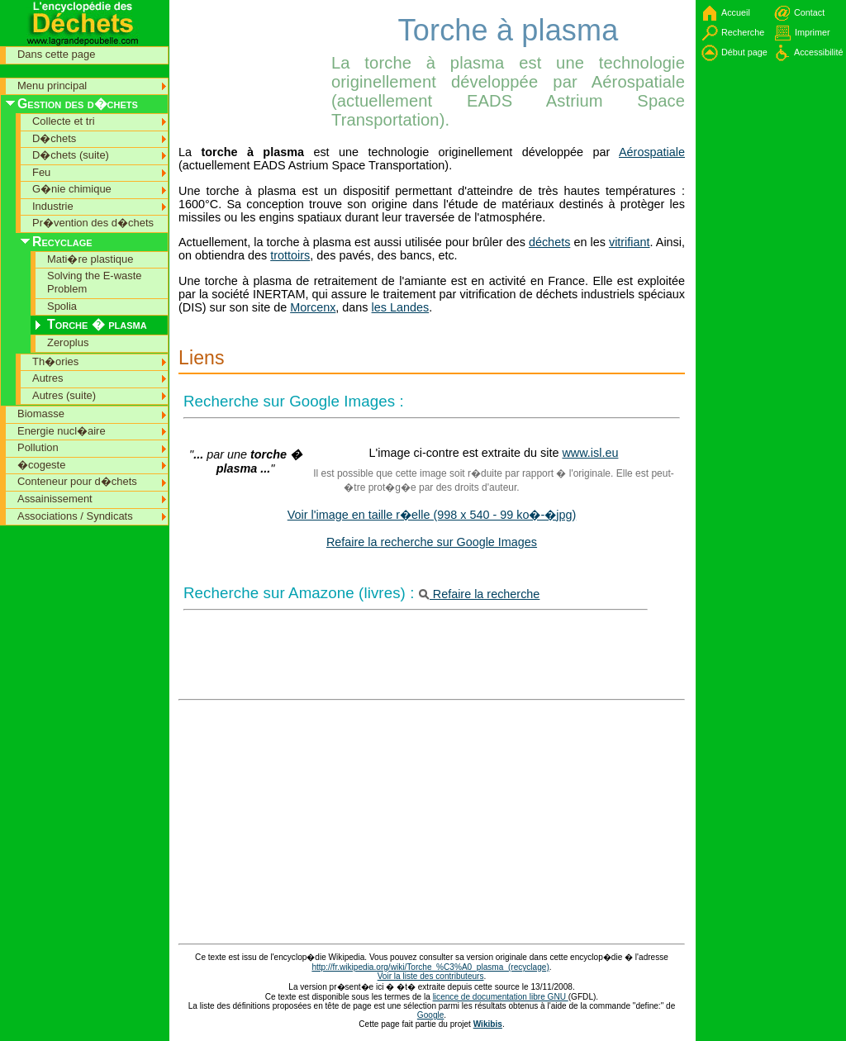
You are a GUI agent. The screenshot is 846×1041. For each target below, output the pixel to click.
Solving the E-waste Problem (94, 282)
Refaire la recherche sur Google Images (431, 542)
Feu (41, 172)
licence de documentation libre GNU (500, 996)
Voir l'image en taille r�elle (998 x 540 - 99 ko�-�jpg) (432, 514)
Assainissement (55, 498)
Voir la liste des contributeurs (431, 976)
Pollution (38, 447)
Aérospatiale (652, 152)
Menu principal (52, 85)
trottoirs (290, 255)
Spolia (62, 306)
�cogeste (41, 465)
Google (430, 1015)
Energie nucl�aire (61, 431)
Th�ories (55, 361)
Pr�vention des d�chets (93, 222)
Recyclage (62, 242)
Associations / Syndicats (75, 516)
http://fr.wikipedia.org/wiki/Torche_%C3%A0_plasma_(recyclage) (430, 967)
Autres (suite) (64, 395)
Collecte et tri (63, 121)
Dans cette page (56, 54)
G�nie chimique (72, 189)
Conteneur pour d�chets (77, 481)
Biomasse (40, 413)
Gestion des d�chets (77, 104)
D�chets (54, 138)
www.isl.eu (590, 452)
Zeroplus (67, 342)
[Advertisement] (252, 37)
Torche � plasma (97, 324)
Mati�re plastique (90, 259)
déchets (549, 242)
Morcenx (312, 307)
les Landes (401, 307)
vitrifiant (629, 242)
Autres (47, 378)
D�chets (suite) (70, 155)
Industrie (53, 206)
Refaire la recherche (479, 594)
